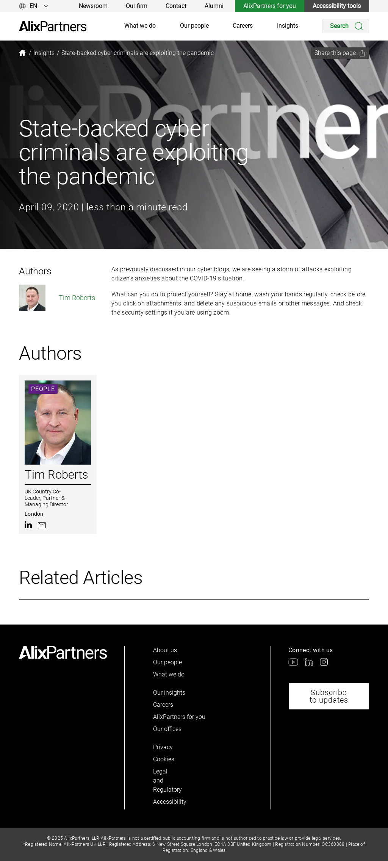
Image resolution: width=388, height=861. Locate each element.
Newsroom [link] (93, 5)
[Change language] (33, 6)
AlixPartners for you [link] (269, 5)
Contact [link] (176, 5)
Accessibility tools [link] (337, 5)
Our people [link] (194, 25)
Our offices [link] (167, 729)
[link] (52, 26)
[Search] (345, 26)
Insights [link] (287, 25)
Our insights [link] (169, 692)
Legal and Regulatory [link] (166, 780)
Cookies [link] (163, 759)
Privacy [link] (163, 747)
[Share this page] (340, 53)
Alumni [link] (214, 5)
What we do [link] (140, 25)
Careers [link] (243, 25)
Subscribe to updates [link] (329, 696)
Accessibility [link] (166, 801)
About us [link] (165, 650)
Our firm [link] (136, 5)
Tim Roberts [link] (57, 298)
